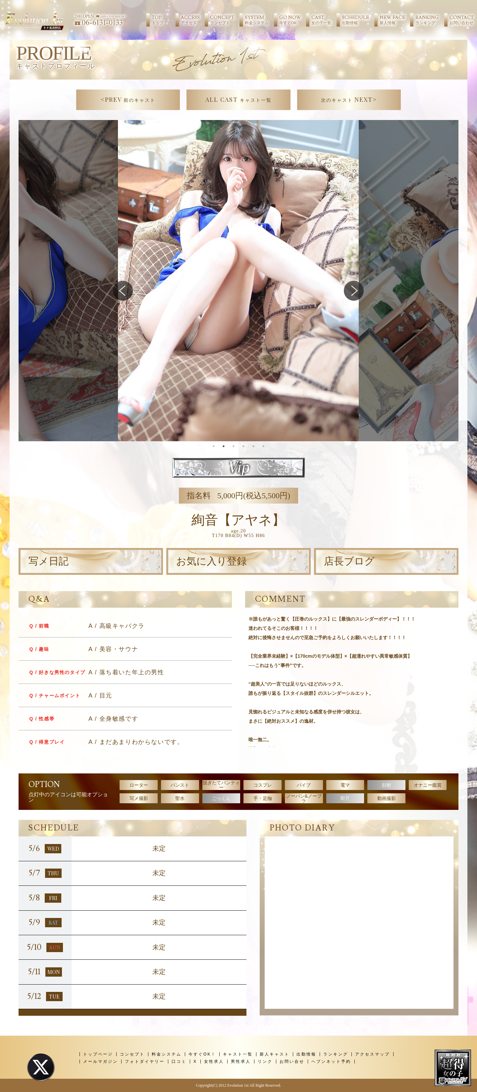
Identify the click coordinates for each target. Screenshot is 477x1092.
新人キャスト (275, 1054)
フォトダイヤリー (145, 1061)
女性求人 (214, 1061)
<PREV (128, 99)
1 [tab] (213, 446)
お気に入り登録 (211, 561)
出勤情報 (306, 1054)
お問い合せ (292, 1061)
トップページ (98, 1054)
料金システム (167, 1054)
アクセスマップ (372, 1054)
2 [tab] (223, 446)
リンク (265, 1061)
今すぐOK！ (202, 1054)
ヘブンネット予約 (331, 1061)
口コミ (179, 1061)
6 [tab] (263, 446)
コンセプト (132, 1054)
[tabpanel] (238, 280)
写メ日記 (48, 561)
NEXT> (349, 99)
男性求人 (241, 1061)
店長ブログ (349, 561)
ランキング (335, 1054)
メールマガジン (100, 1061)
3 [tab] (233, 446)
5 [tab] (253, 446)
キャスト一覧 (238, 1054)
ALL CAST (238, 99)
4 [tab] (243, 446)
